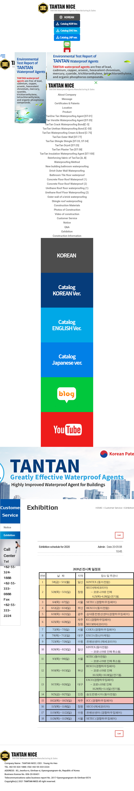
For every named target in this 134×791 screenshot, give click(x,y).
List (119, 535)
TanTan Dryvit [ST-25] (67, 145)
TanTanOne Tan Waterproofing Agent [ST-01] (67, 116)
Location (67, 107)
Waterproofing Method (67, 162)
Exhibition (9, 535)
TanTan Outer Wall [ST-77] (67, 137)
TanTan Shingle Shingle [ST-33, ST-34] (67, 141)
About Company (67, 94)
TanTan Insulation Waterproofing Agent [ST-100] (67, 153)
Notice (7, 527)
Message (67, 99)
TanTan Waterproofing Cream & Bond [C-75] (67, 132)
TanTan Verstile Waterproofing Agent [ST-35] (67, 120)
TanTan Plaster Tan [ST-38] (67, 149)
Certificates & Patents (67, 103)
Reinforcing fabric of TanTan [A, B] (67, 157)
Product (66, 111)
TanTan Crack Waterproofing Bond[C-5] (67, 124)
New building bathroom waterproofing (67, 166)
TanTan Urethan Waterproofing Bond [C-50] (67, 128)
